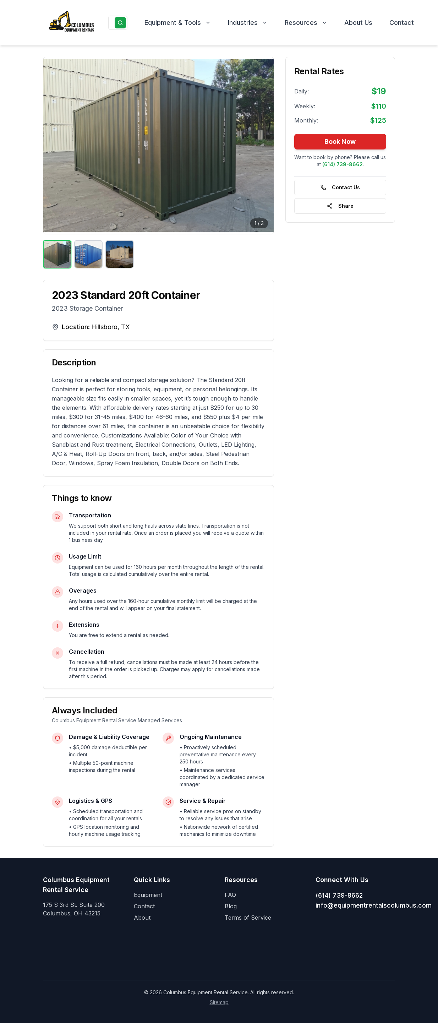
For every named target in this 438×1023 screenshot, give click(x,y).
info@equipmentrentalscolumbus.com (374, 905)
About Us (358, 22)
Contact (401, 22)
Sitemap (219, 1002)
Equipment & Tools (177, 22)
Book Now (340, 141)
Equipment (148, 894)
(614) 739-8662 (339, 895)
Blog (231, 906)
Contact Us (340, 187)
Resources (306, 22)
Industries (248, 22)
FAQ (230, 894)
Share (340, 206)
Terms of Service (248, 917)
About (142, 917)
